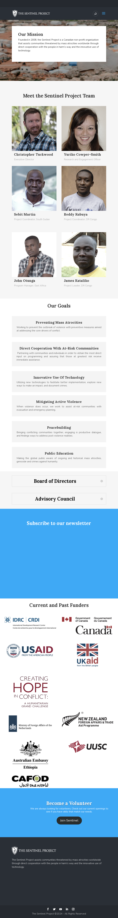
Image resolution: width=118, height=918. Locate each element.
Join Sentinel (69, 820)
